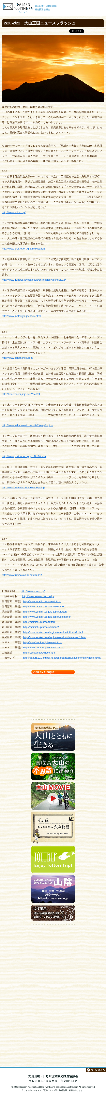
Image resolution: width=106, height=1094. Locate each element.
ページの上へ (96, 1070)
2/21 (4, 332)
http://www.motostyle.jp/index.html (21, 316)
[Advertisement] (53, 695)
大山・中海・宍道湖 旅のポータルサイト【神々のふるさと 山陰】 (53, 890)
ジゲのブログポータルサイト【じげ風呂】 (53, 914)
